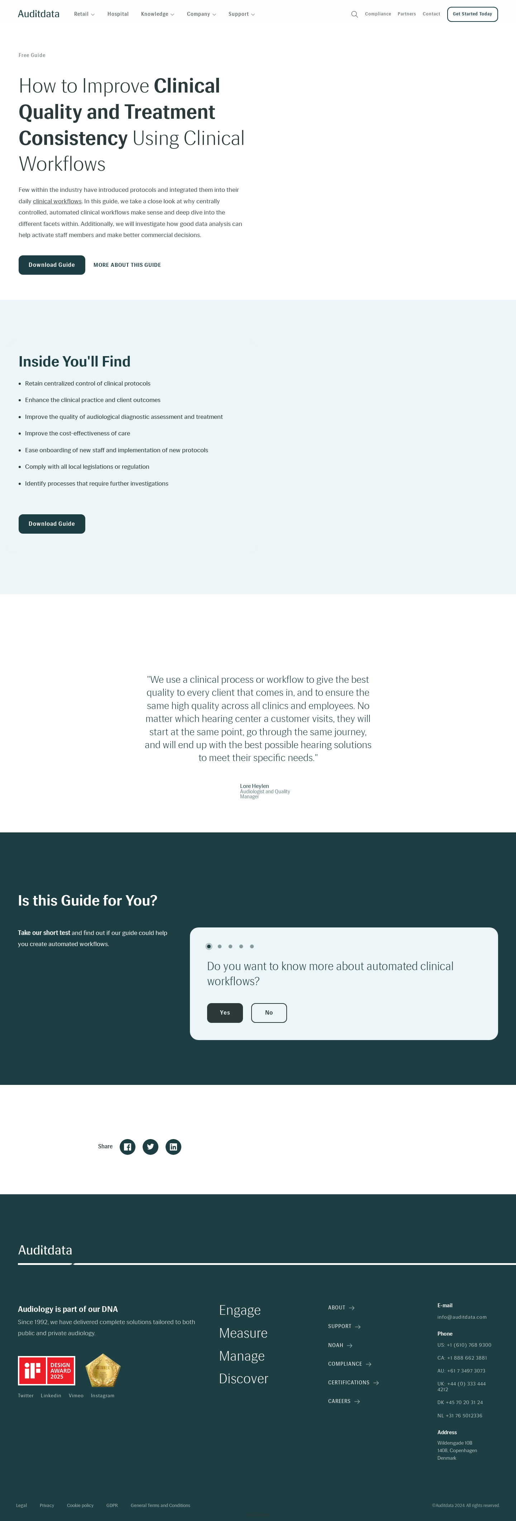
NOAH (340, 1345)
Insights (47, 32)
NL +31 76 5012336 (460, 1416)
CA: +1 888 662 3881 (462, 1358)
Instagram (103, 1396)
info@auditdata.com (462, 1317)
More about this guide (127, 265)
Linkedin (51, 1396)
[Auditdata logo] (38, 14)
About (341, 1308)
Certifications (353, 1383)
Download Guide (52, 264)
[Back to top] (258, 1515)
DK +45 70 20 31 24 (460, 1403)
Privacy (47, 1505)
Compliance (378, 13)
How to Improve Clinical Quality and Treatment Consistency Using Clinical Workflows (179, 32)
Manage (242, 1356)
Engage (240, 1310)
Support (344, 1326)
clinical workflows (57, 201)
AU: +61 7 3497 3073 (462, 1371)
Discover (243, 1379)
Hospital (118, 14)
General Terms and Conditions (160, 1505)
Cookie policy (80, 1505)
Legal (21, 1505)
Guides (70, 32)
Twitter (26, 1396)
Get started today (472, 13)
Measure (243, 1333)
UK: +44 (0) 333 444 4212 (462, 1387)
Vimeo (76, 1396)
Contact (431, 13)
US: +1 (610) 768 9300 (465, 1345)
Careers (344, 1401)
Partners (407, 13)
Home (26, 32)
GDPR (112, 1505)
